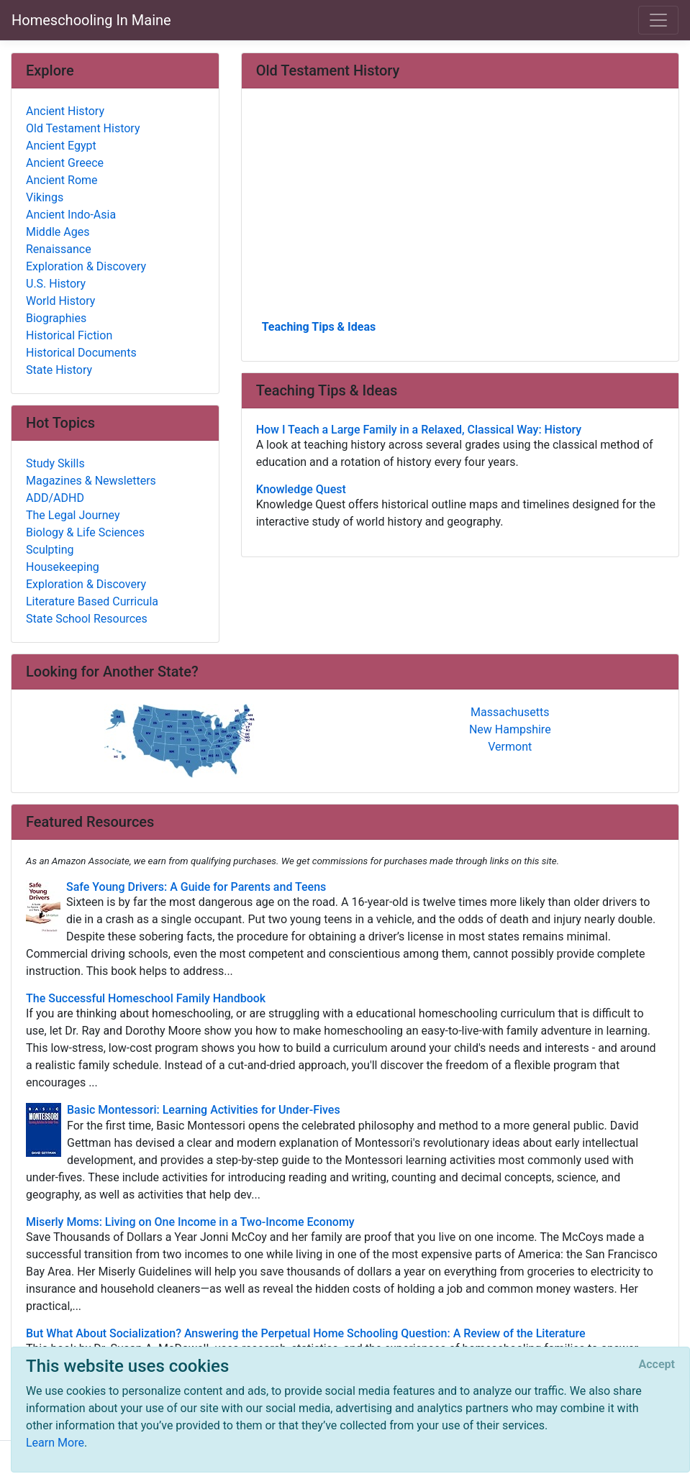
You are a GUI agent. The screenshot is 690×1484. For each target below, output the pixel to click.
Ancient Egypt (61, 145)
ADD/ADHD (55, 498)
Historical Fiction (69, 335)
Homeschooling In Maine (91, 20)
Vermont (510, 747)
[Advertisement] (460, 209)
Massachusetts (510, 712)
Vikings (44, 197)
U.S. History (56, 283)
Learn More (55, 1442)
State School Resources (86, 619)
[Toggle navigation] (658, 20)
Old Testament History (83, 128)
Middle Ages (57, 232)
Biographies (56, 318)
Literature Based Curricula (92, 601)
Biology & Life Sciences (85, 532)
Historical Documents (81, 352)
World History (60, 301)
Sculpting (50, 549)
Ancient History (65, 111)
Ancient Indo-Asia (71, 214)
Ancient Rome (62, 180)
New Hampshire (510, 729)
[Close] (657, 1364)
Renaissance (58, 249)
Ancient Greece (65, 163)
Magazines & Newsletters (91, 480)
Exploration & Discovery (86, 266)
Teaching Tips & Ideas (319, 327)
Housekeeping (62, 567)
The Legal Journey (72, 515)
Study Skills (55, 463)
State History (59, 370)
